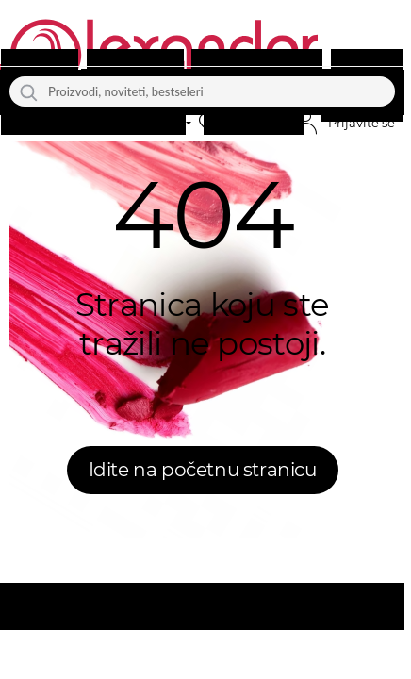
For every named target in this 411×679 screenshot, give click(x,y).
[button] (248, 123)
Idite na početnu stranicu (203, 469)
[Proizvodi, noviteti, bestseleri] (202, 91)
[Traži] (28, 91)
